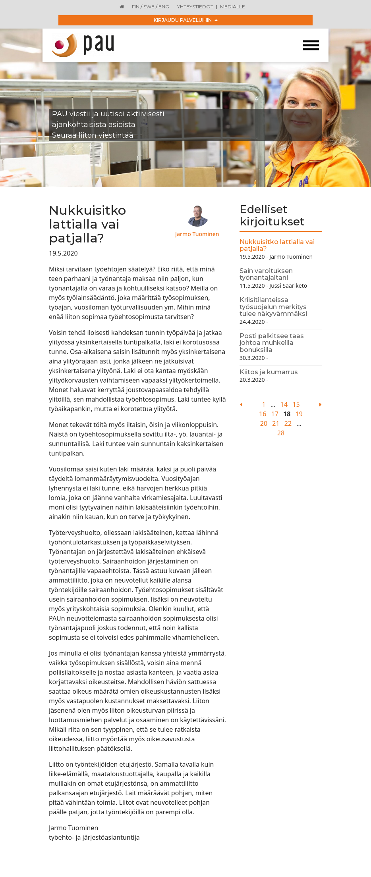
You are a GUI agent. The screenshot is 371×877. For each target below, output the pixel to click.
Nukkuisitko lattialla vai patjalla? (277, 245)
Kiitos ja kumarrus (269, 372)
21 (275, 423)
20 (263, 423)
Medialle (232, 7)
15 (296, 404)
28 (280, 433)
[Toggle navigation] (311, 45)
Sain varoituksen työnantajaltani (266, 274)
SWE (149, 7)
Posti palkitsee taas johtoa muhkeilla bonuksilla (272, 343)
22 (288, 423)
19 (299, 414)
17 (274, 414)
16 (262, 414)
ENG (163, 7)
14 (284, 404)
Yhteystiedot (195, 7)
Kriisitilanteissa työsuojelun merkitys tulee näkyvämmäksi (273, 306)
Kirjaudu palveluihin (186, 20)
